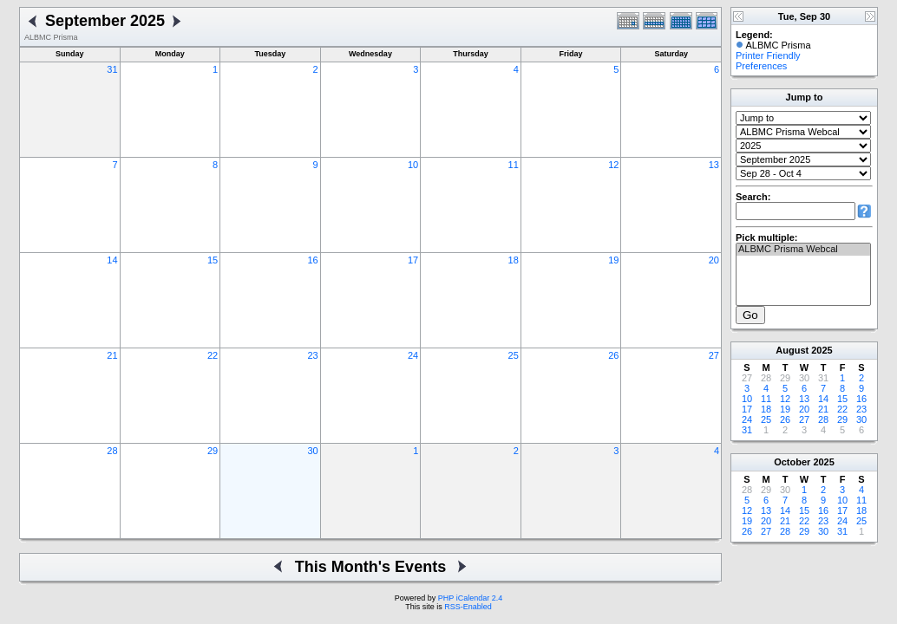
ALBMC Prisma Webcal (803, 250)
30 (312, 450)
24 (413, 355)
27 (714, 355)
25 (513, 355)
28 (112, 450)
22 (212, 355)
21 (112, 355)
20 (714, 260)
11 (513, 164)
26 (613, 355)
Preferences (761, 66)
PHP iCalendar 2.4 (470, 598)
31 (112, 69)
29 (212, 450)
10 (413, 164)
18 (513, 260)
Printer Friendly (768, 55)
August (792, 350)
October (792, 462)
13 (714, 164)
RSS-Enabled (468, 606)
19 (613, 260)
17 (413, 260)
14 (112, 260)
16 (312, 260)
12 (613, 164)
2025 (821, 350)
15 (212, 260)
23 (312, 355)
